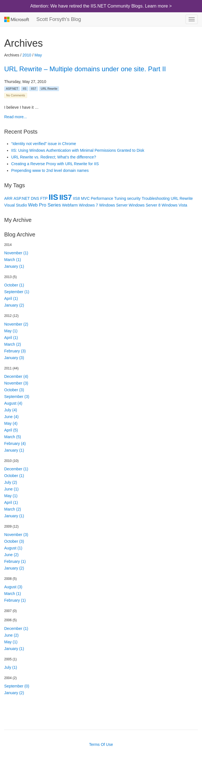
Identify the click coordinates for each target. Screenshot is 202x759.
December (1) (16, 469)
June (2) (11, 554)
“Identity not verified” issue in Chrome (43, 143)
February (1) (15, 561)
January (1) (14, 266)
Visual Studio (15, 205)
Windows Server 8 (145, 205)
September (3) (16, 396)
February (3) (15, 351)
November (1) (16, 253)
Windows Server (113, 205)
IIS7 (33, 88)
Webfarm (70, 205)
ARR (8, 198)
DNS (35, 198)
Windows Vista (174, 205)
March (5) (12, 437)
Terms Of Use (101, 744)
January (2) (14, 305)
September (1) (16, 292)
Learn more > (158, 6)
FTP (44, 198)
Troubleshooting (156, 198)
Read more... (15, 117)
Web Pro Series (44, 205)
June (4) (11, 416)
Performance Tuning (108, 198)
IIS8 (76, 198)
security (133, 198)
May (38, 55)
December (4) (16, 376)
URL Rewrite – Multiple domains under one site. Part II (85, 69)
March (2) (12, 344)
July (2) (10, 482)
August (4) (13, 403)
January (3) (14, 357)
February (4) (15, 443)
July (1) (10, 667)
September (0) (16, 686)
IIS (24, 88)
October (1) (14, 285)
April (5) (11, 430)
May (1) (10, 331)
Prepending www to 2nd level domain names (50, 170)
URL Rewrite (49, 88)
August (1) (13, 548)
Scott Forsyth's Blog (58, 19)
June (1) (11, 489)
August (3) (13, 587)
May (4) (10, 423)
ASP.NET (12, 88)
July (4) (10, 410)
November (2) (16, 324)
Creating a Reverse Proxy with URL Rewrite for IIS (55, 164)
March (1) (12, 259)
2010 (26, 55)
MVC (85, 198)
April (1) (11, 298)
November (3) (16, 383)
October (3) (14, 390)
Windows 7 (88, 205)
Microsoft (16, 19)
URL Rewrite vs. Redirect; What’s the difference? (53, 157)
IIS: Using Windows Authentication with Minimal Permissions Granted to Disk (77, 150)
